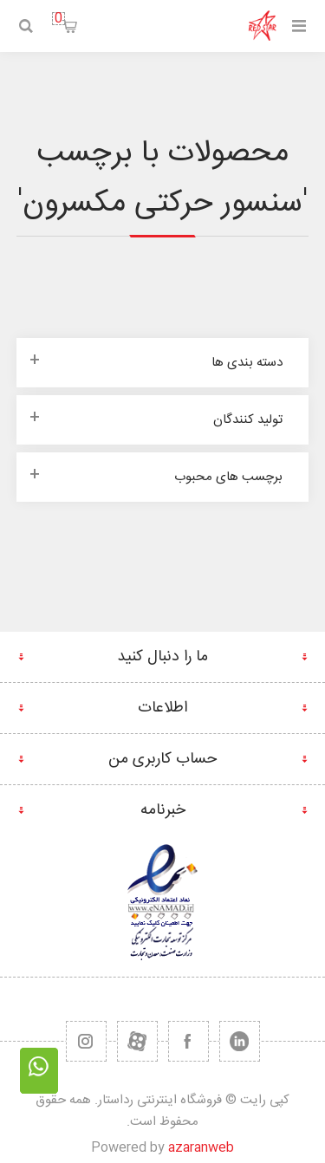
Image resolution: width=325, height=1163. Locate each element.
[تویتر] (239, 1041)
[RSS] (86, 1041)
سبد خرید (58, 18)
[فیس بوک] (188, 1041)
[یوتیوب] (137, 1041)
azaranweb (201, 1148)
